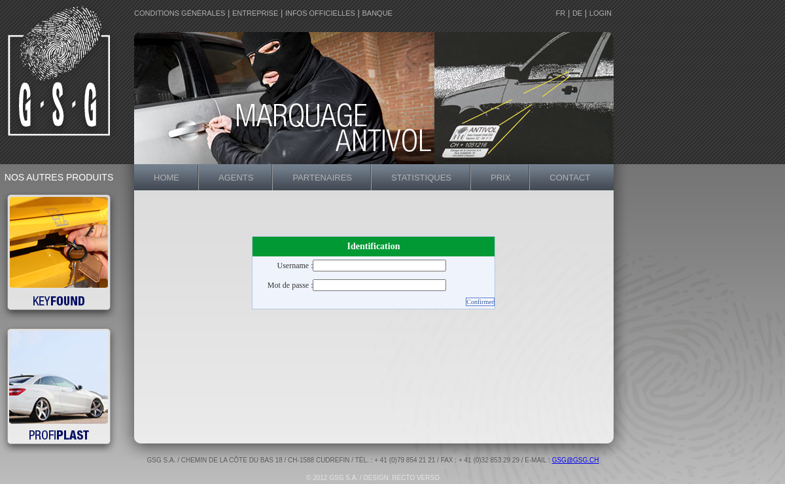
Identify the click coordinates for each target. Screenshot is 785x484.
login (600, 13)
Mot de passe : (290, 285)
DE (577, 13)
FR (561, 13)
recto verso (416, 477)
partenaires (322, 177)
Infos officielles (320, 13)
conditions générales (179, 13)
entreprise (255, 13)
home (166, 177)
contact (570, 177)
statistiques (421, 177)
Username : (295, 265)
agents (235, 177)
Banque (377, 13)
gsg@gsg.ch (575, 460)
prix (500, 177)
